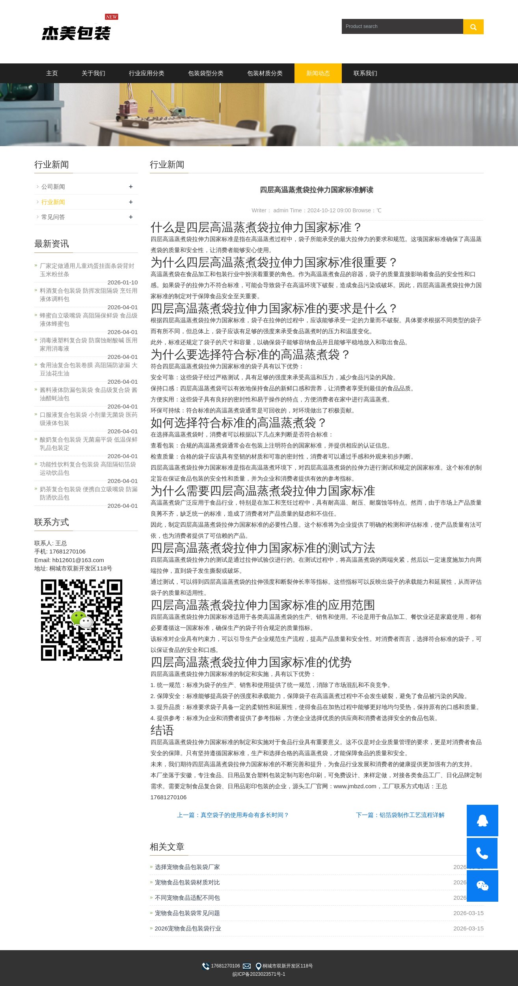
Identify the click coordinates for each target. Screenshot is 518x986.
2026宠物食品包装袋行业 (188, 928)
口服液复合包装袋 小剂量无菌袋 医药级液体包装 (89, 418)
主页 (52, 73)
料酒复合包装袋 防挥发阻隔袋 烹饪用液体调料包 (89, 294)
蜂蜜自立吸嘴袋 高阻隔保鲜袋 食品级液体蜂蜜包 (89, 319)
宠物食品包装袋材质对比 (187, 882)
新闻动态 (318, 73)
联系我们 (365, 73)
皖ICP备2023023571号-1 (259, 974)
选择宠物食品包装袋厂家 (187, 866)
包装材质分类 (265, 73)
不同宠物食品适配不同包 (187, 897)
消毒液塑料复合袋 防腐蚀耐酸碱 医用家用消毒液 (89, 344)
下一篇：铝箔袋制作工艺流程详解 (400, 814)
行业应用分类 (146, 73)
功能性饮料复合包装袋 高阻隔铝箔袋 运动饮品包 (88, 468)
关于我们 (93, 73)
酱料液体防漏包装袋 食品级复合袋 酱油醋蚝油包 (89, 393)
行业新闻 (53, 202)
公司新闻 (53, 186)
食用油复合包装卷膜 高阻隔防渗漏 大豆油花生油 (89, 369)
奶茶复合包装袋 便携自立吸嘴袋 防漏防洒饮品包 (89, 493)
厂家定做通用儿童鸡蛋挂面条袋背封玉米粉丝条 (87, 269)
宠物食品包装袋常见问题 (187, 913)
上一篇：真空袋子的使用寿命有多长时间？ (233, 814)
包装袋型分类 (206, 73)
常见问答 (53, 217)
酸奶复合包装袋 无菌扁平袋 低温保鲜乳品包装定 (89, 443)
